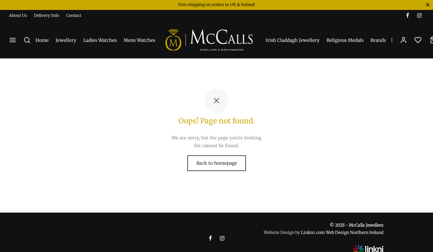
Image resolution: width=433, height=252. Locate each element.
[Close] (427, 4)
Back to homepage (216, 163)
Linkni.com (313, 232)
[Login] (403, 40)
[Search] (27, 40)
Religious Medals (345, 40)
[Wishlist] (418, 40)
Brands (378, 40)
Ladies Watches (100, 40)
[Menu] (12, 40)
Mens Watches (139, 40)
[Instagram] (419, 16)
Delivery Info (46, 15)
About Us (18, 15)
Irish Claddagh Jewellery (293, 40)
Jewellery (66, 40)
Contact (73, 15)
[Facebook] (408, 16)
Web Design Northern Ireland (354, 232)
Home (42, 40)
